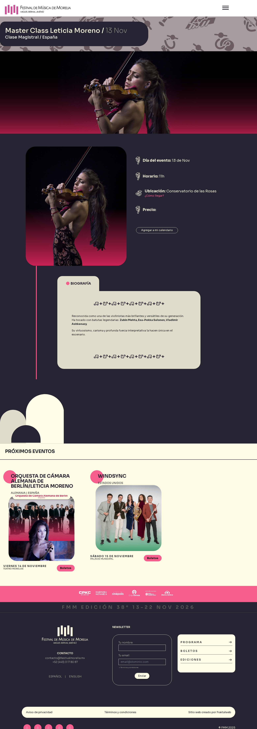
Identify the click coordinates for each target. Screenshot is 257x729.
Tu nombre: (125, 643)
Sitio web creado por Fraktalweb (209, 712)
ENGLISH (75, 676)
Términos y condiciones (128, 668)
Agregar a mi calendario (157, 230)
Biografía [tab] (78, 283)
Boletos (65, 568)
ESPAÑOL (55, 676)
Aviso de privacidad (39, 712)
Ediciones (206, 660)
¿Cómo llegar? (154, 195)
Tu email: (124, 655)
